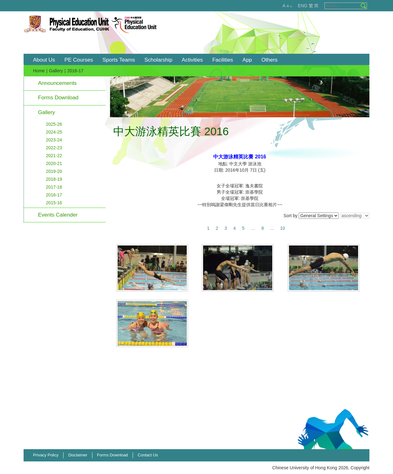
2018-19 (54, 179)
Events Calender (58, 215)
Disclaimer (77, 455)
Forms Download (58, 98)
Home (39, 70)
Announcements (57, 83)
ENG (302, 5)
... (272, 228)
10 (282, 228)
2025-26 (54, 124)
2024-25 (54, 132)
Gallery (56, 70)
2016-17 (54, 194)
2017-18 (54, 187)
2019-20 (54, 171)
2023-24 (54, 139)
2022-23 (54, 147)
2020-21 (54, 163)
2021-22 (54, 155)
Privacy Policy (45, 455)
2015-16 (54, 202)
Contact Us (148, 455)
